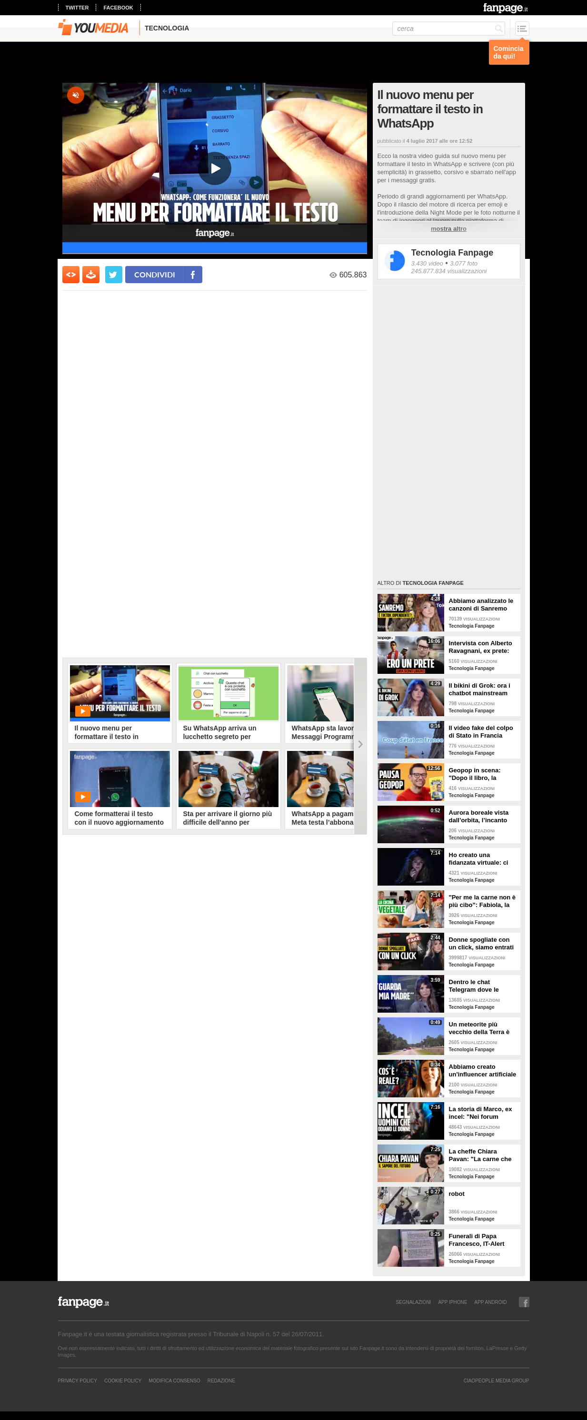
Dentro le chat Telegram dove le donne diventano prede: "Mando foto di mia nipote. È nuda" (481, 986)
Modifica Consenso (174, 1380)
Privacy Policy (77, 1380)
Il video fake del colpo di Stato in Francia (481, 731)
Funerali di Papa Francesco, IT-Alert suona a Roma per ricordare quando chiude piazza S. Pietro (482, 1240)
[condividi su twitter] (113, 274)
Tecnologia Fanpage (452, 252)
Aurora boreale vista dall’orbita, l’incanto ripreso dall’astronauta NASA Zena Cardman (482, 816)
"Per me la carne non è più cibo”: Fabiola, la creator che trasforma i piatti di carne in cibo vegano (482, 901)
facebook (118, 7)
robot (457, 1193)
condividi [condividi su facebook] (154, 274)
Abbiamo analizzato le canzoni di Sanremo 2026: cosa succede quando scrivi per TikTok (481, 604)
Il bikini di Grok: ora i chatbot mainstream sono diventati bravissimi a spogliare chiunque (481, 689)
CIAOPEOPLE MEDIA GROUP (496, 1380)
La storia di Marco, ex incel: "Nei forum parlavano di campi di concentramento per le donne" (482, 1113)
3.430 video (427, 263)
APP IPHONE (452, 1302)
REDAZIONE (221, 1380)
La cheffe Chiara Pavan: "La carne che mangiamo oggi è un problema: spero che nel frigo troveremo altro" (480, 1155)
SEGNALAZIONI (413, 1302)
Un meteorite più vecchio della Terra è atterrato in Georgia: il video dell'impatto (481, 1028)
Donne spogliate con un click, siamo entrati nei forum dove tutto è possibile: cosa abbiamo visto (481, 943)
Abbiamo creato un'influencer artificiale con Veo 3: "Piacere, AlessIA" (483, 1070)
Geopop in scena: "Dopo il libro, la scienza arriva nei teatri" (475, 774)
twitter (77, 7)
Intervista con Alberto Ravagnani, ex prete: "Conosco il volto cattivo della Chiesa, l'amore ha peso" (480, 647)
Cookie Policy (122, 1380)
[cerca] (448, 28)
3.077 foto (464, 263)
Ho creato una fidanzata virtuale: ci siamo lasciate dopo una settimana (478, 859)
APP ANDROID (490, 1302)
